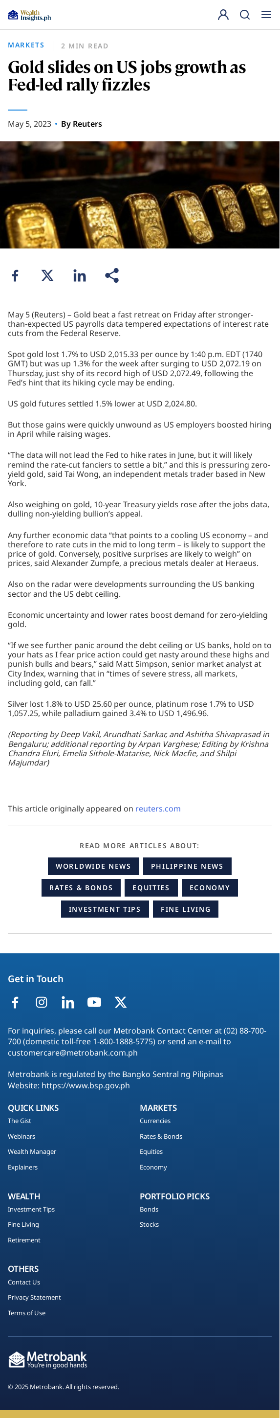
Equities (151, 887)
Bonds (149, 1210)
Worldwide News (93, 866)
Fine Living (186, 909)
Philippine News (187, 866)
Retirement (24, 1240)
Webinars (21, 1137)
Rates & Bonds (81, 887)
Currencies (155, 1121)
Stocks (149, 1225)
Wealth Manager (32, 1152)
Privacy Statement (34, 1298)
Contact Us (24, 1282)
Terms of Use (26, 1313)
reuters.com (158, 808)
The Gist (19, 1121)
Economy (210, 887)
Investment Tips (105, 909)
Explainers (23, 1167)
